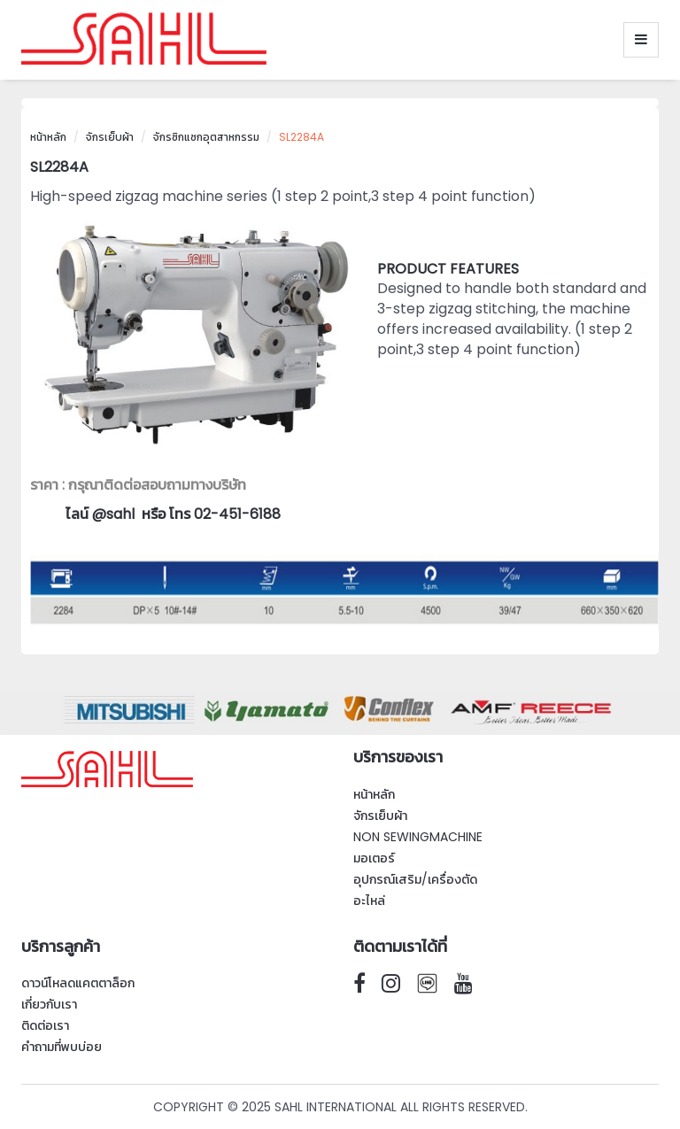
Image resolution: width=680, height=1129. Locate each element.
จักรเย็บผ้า (110, 136)
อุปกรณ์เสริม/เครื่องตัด (415, 879)
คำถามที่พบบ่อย (61, 1047)
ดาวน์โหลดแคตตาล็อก (78, 983)
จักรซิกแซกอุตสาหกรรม (206, 136)
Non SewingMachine (418, 837)
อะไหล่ (369, 900)
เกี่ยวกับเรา (49, 1004)
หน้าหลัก (48, 136)
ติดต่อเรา (45, 1025)
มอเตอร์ (374, 858)
